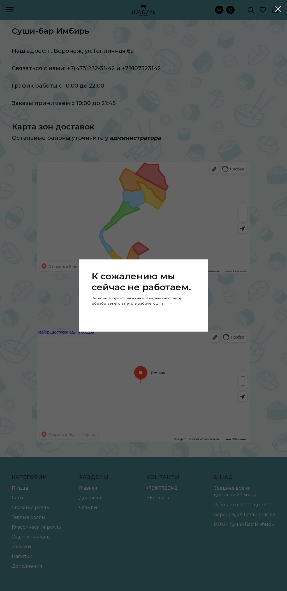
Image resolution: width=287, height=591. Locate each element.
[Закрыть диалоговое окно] (278, 9)
